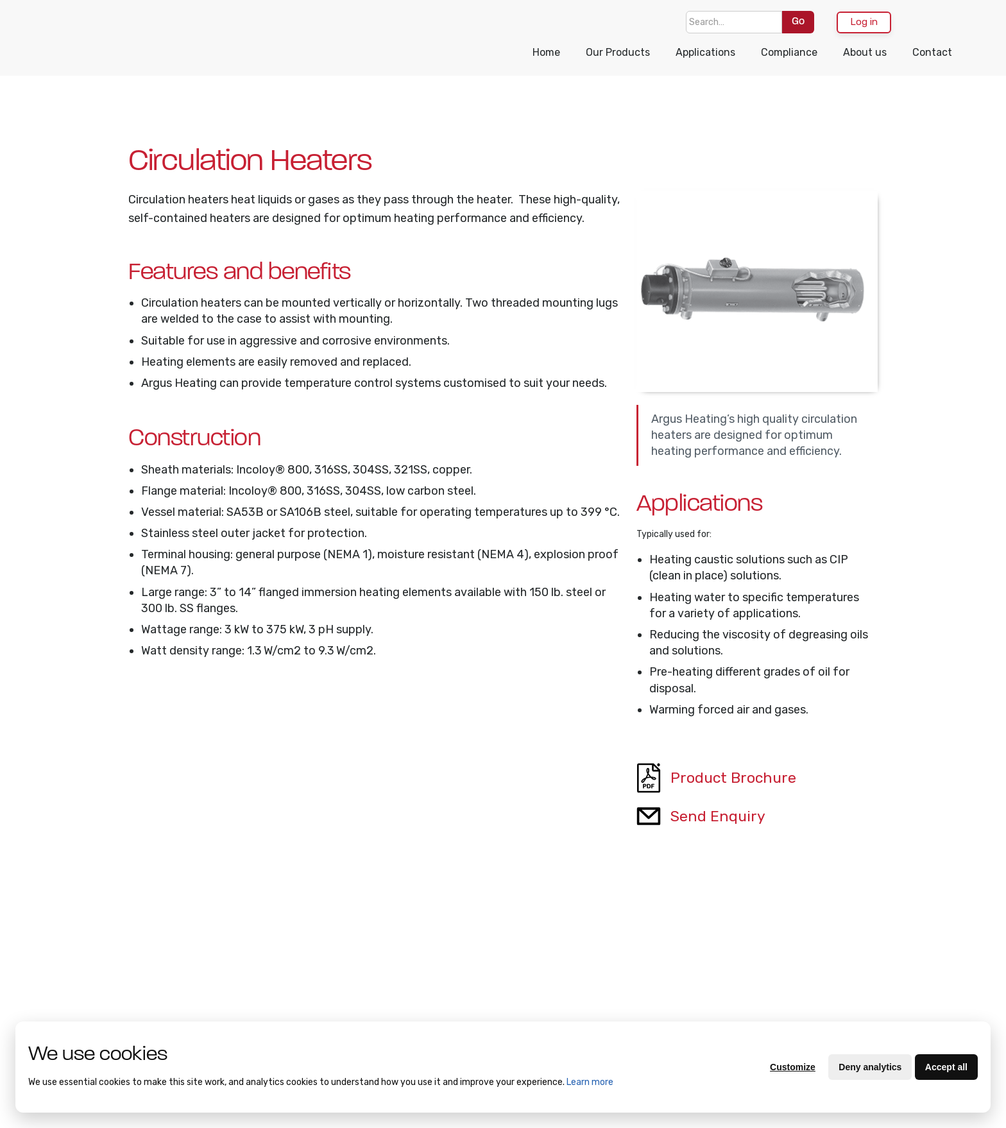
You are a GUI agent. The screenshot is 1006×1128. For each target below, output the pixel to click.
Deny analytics (870, 1067)
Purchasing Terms (86, 1012)
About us (865, 52)
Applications (705, 52)
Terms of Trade (81, 990)
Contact (932, 52)
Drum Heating (308, 1017)
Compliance (789, 52)
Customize (792, 1067)
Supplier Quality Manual (196, 976)
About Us (68, 948)
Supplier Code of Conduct (198, 1010)
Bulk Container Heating (310, 955)
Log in (864, 22)
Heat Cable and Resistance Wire (313, 989)
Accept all (946, 1067)
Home (546, 52)
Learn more (590, 1082)
